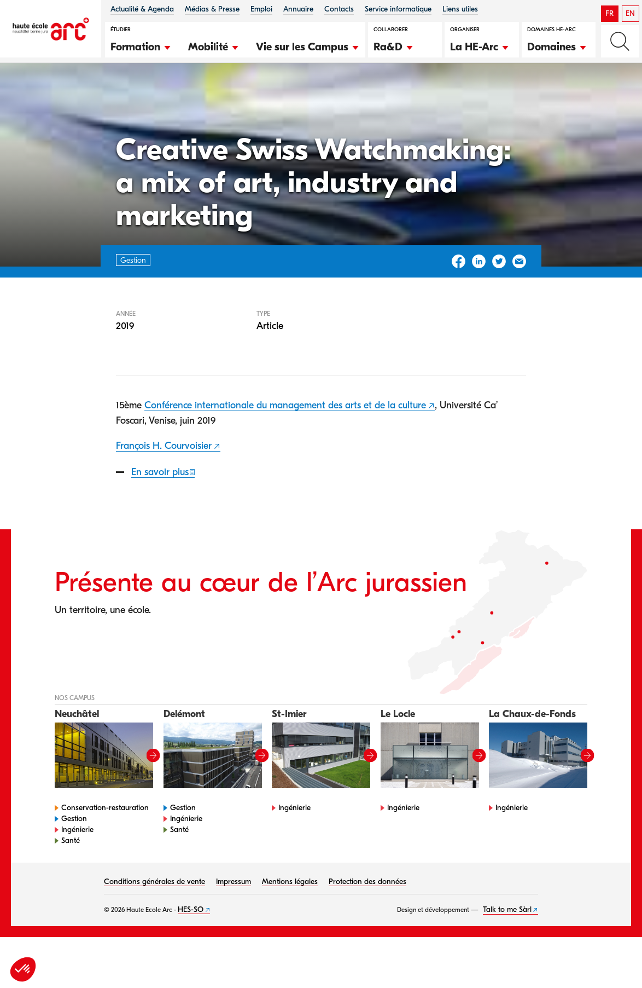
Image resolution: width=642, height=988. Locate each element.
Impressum (233, 916)
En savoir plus (160, 506)
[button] (141, 45)
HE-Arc (29, 92)
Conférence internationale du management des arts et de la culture (285, 440)
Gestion (70, 92)
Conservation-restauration (105, 842)
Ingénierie (77, 864)
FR (609, 13)
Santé (70, 875)
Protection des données (367, 916)
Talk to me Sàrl (507, 944)
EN (630, 13)
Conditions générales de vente (154, 916)
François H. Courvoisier (164, 480)
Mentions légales (290, 916)
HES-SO (190, 944)
